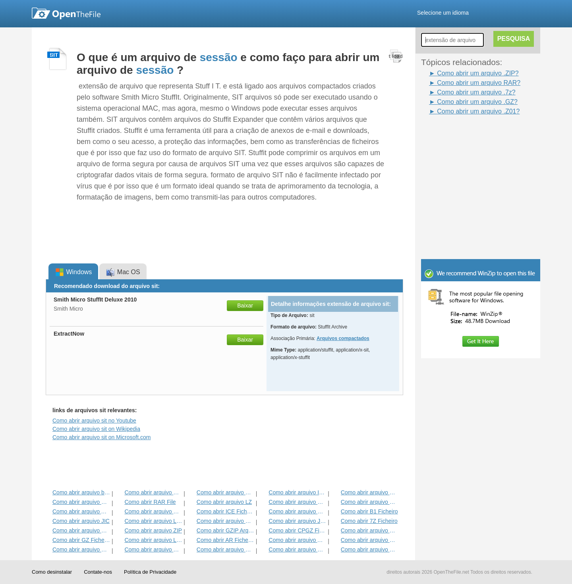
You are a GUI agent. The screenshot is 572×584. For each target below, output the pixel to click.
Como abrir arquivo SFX (369, 540)
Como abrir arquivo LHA (153, 521)
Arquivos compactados (343, 338)
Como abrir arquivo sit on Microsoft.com (101, 437)
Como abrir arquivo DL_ (369, 492)
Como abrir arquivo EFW (81, 530)
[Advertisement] (468, 134)
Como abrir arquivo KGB (81, 502)
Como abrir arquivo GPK (153, 511)
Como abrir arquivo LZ (224, 502)
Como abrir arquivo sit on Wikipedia (96, 429)
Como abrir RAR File (150, 502)
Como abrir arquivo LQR (153, 540)
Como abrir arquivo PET (153, 549)
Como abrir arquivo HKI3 (297, 502)
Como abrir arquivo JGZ (297, 521)
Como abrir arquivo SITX (297, 549)
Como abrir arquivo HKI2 (369, 502)
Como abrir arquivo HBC (369, 549)
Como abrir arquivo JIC (81, 521)
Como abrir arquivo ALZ (81, 511)
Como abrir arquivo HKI (153, 492)
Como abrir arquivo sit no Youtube (94, 420)
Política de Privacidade (150, 572)
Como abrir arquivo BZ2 (225, 521)
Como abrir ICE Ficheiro (225, 511)
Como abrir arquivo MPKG (369, 530)
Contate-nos (98, 572)
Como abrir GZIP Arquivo (225, 530)
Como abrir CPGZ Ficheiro (297, 530)
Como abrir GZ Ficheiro (81, 540)
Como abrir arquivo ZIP (153, 530)
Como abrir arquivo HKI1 (225, 492)
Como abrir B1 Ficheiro (369, 511)
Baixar (245, 305)
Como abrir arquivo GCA (81, 549)
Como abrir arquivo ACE (297, 540)
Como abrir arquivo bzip (81, 492)
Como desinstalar (52, 572)
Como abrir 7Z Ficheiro (369, 521)
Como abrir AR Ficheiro (225, 540)
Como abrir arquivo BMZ (225, 549)
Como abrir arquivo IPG (297, 492)
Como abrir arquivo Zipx (297, 511)
